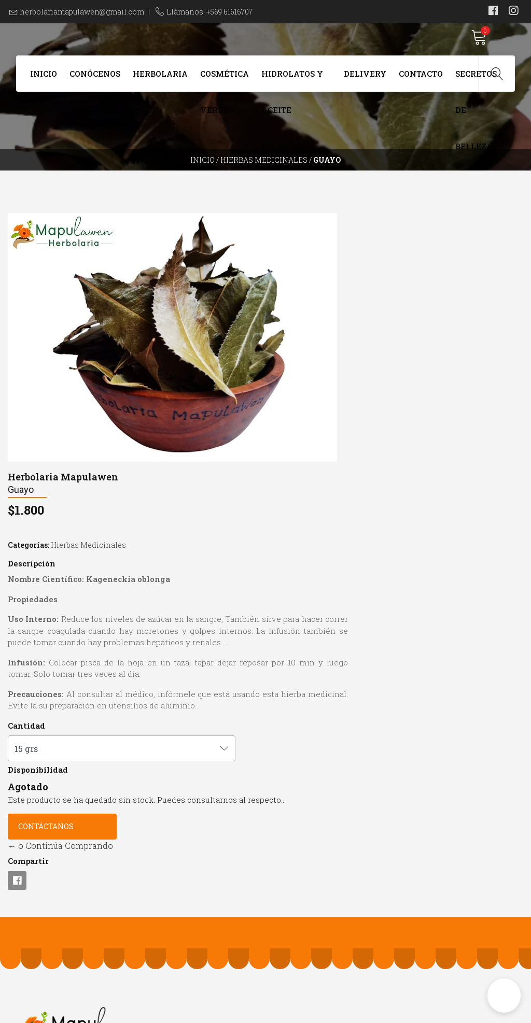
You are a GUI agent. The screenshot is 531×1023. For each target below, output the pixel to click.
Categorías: (294, 295)
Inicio (43, 79)
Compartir (293, 646)
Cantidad (292, 499)
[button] (504, 995)
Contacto (421, 79)
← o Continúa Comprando (326, 631)
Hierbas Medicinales (264, 178)
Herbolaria (160, 79)
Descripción (297, 313)
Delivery (365, 79)
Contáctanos (311, 612)
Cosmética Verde (224, 85)
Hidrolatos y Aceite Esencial (292, 85)
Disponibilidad (303, 543)
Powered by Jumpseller (337, 1012)
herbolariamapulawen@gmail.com (82, 12)
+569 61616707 (169, 846)
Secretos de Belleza (476, 85)
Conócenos (94, 79)
